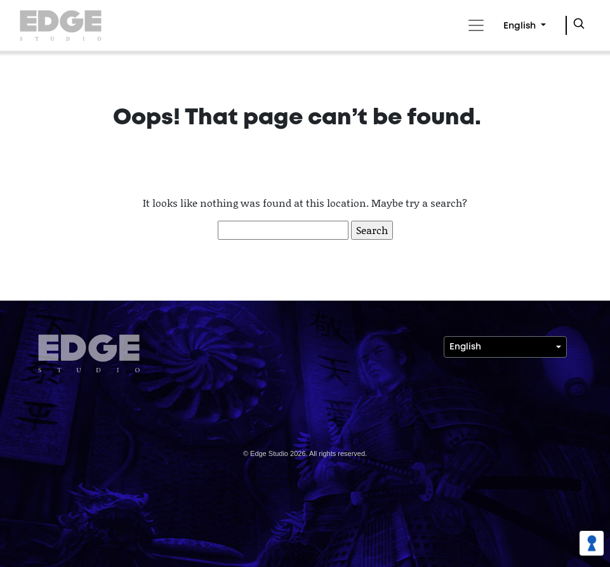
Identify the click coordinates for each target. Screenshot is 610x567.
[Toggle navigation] (474, 25)
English (520, 26)
